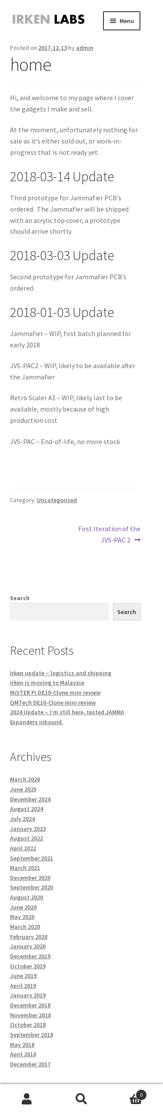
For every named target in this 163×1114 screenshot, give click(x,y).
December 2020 (30, 878)
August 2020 (26, 897)
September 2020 (31, 887)
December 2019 (30, 956)
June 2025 (23, 789)
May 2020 (22, 917)
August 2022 (26, 838)
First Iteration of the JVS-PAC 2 (109, 533)
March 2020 (25, 927)
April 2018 (23, 1054)
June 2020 (23, 907)
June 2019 (23, 976)
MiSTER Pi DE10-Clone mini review (55, 692)
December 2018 (30, 1005)
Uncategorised (57, 500)
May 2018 (22, 1045)
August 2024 (26, 809)
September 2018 (31, 1035)
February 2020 (28, 937)
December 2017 (30, 1064)
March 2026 (25, 779)
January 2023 (28, 829)
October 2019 (28, 966)
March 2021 (25, 868)
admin (84, 48)
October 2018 (28, 1025)
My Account (27, 1099)
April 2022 (23, 848)
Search (20, 598)
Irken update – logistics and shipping (60, 673)
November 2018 (30, 1015)
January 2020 (28, 946)
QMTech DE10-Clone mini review (53, 702)
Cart (128, 1093)
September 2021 (31, 858)
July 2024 (22, 819)
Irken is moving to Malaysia (47, 682)
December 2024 (30, 799)
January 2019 (28, 995)
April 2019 (23, 986)
